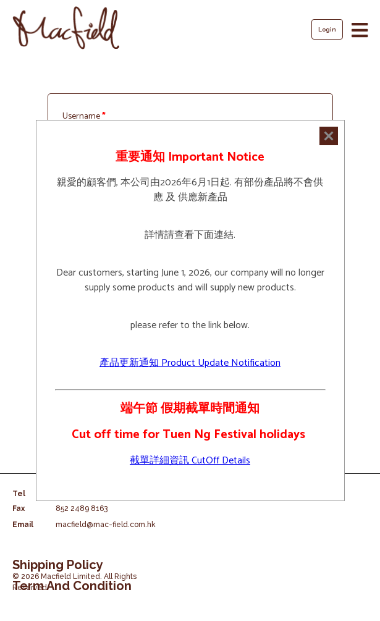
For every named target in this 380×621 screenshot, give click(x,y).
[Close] (328, 136)
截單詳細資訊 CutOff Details (190, 460)
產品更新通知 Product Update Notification (190, 363)
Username (84, 116)
